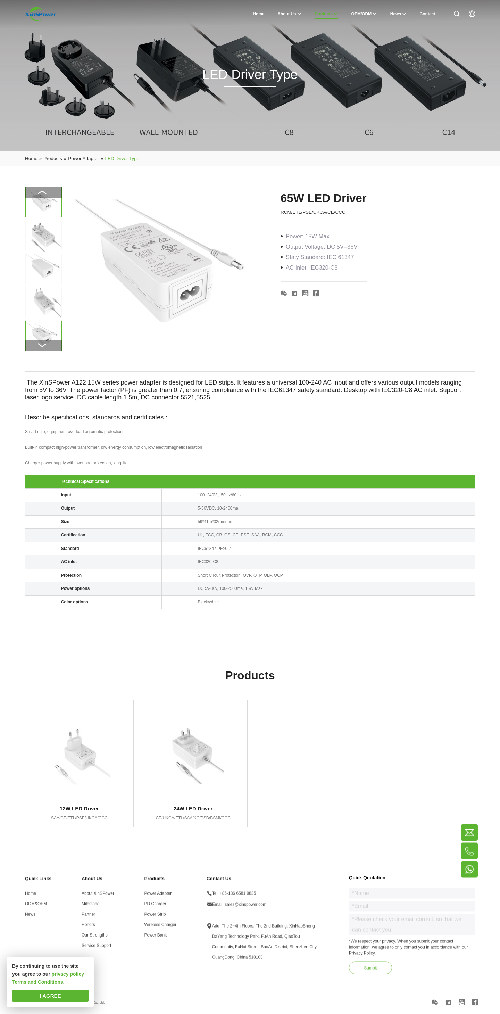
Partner (88, 916)
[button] (43, 345)
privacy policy (68, 974)
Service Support (96, 948)
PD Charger (155, 906)
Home (30, 895)
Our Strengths (95, 937)
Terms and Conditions (37, 982)
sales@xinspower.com (245, 907)
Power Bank (155, 937)
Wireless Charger (160, 927)
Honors (88, 927)
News (30, 916)
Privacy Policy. (362, 955)
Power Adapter (158, 895)
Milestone (90, 906)
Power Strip (155, 916)
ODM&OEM (36, 906)
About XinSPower (98, 895)
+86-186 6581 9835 (238, 895)
